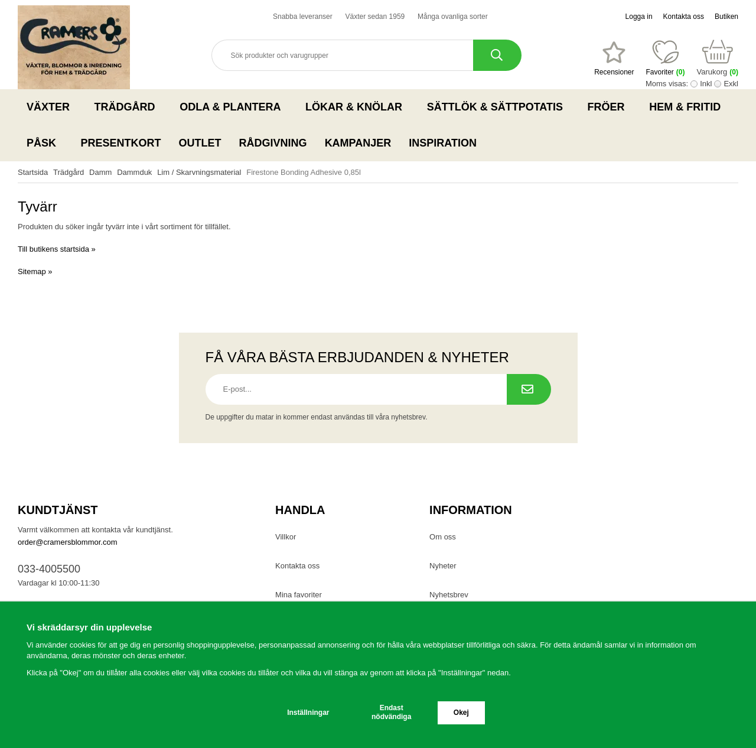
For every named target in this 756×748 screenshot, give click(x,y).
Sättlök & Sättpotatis (498, 107)
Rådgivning (273, 143)
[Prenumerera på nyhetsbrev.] (529, 389)
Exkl (731, 83)
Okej (461, 712)
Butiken (726, 16)
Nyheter (443, 565)
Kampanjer (358, 143)
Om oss (442, 536)
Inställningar (308, 712)
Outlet (200, 143)
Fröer (610, 107)
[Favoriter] (614, 58)
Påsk (45, 143)
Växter (52, 107)
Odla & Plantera (234, 107)
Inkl (706, 83)
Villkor (285, 536)
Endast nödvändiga (391, 712)
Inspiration (443, 143)
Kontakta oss (683, 16)
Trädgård (128, 107)
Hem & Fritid (688, 107)
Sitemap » (35, 271)
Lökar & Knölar (357, 107)
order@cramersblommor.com (68, 542)
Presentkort (121, 143)
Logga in (639, 16)
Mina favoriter (298, 594)
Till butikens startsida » (57, 249)
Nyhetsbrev (448, 594)
